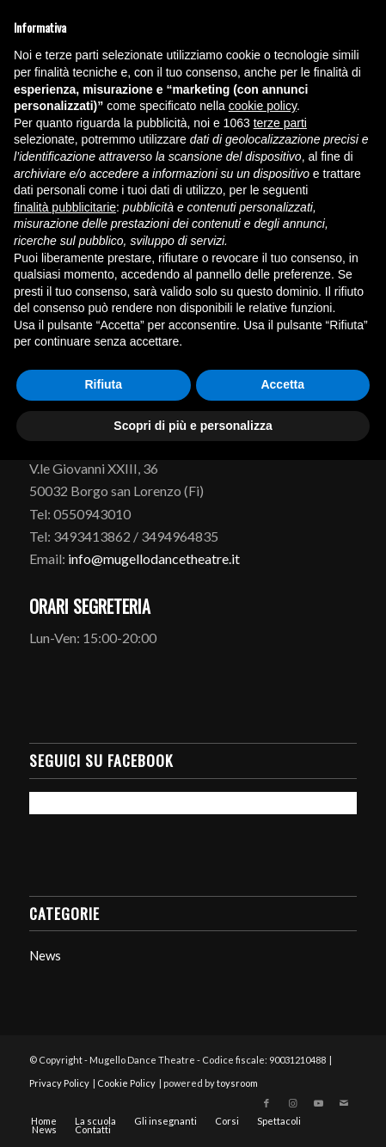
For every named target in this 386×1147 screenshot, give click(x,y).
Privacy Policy (59, 1083)
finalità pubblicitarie (65, 207)
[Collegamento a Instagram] (292, 1103)
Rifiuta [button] (103, 384)
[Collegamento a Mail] (344, 1103)
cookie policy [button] (263, 106)
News (45, 955)
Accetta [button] (282, 384)
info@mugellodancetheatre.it (154, 558)
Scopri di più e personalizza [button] (192, 425)
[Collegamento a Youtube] (318, 1103)
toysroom (237, 1083)
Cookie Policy (126, 1083)
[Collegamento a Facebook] (266, 1103)
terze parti (280, 123)
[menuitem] (43, 1121)
